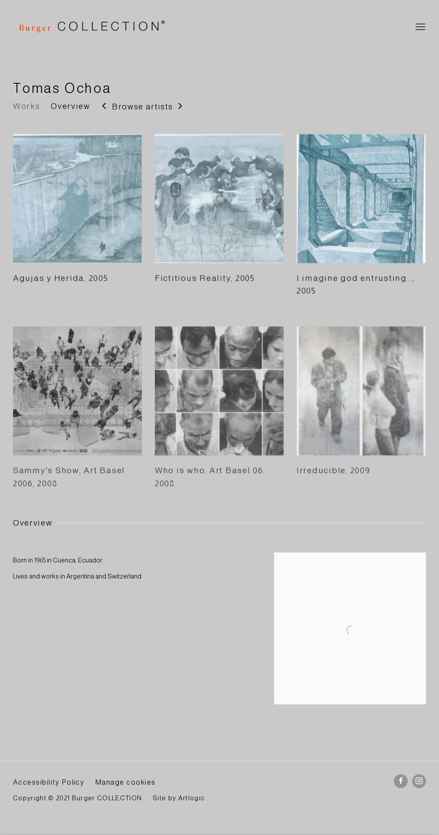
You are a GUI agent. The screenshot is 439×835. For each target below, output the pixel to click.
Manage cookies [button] (125, 782)
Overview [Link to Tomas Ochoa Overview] (70, 106)
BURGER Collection (91, 27)
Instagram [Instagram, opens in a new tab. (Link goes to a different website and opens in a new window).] (419, 781)
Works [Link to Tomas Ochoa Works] (26, 106)
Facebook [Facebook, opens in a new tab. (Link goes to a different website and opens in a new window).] (401, 781)
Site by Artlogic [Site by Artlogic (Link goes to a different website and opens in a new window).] (179, 798)
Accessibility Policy (48, 782)
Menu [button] (419, 27)
